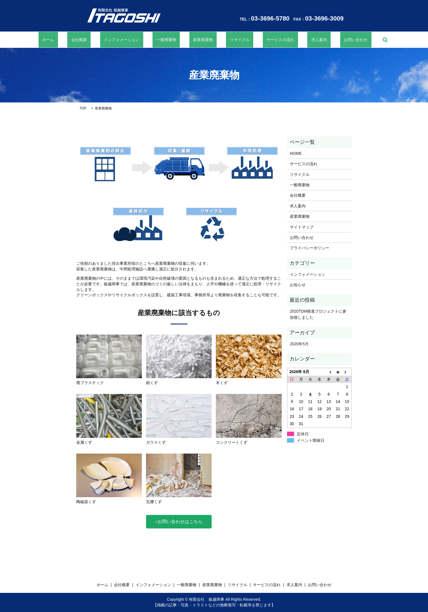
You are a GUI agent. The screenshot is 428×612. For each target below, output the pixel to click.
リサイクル (232, 39)
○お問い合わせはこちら (179, 521)
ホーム (78, 39)
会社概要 (102, 39)
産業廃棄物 (203, 39)
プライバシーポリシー (309, 248)
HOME (296, 153)
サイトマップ (301, 227)
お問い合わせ (325, 39)
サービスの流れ (265, 39)
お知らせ (298, 285)
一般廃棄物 (174, 39)
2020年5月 (299, 344)
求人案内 (296, 39)
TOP (83, 108)
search (351, 39)
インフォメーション (137, 39)
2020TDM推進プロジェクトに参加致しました (318, 314)
